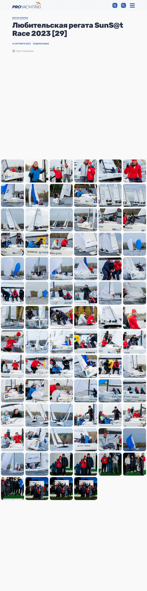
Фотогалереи (20, 18)
